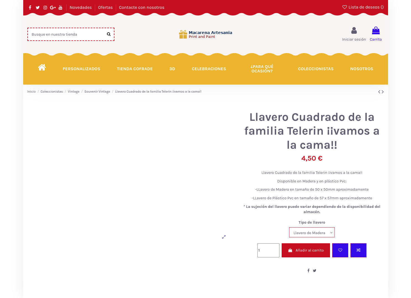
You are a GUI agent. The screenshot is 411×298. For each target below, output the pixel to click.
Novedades (81, 7)
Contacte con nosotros (141, 7)
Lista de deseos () (363, 7)
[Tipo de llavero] (312, 232)
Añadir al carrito (306, 250)
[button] (262, 69)
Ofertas (106, 7)
